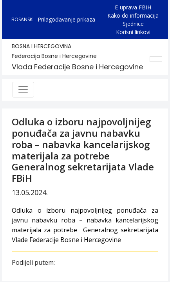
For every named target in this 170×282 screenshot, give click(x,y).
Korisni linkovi (133, 32)
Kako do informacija (133, 15)
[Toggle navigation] (23, 90)
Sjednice (133, 23)
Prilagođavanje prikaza (66, 19)
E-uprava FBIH (133, 7)
